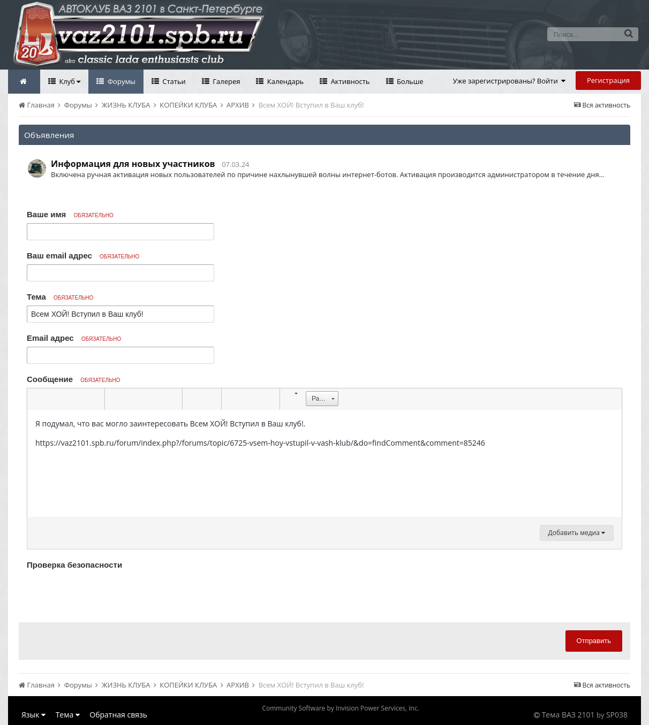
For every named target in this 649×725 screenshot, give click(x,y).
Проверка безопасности (74, 564)
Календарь (284, 81)
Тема (60, 296)
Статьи (173, 81)
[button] (37, 399)
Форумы (120, 81)
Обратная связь (118, 714)
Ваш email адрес (83, 255)
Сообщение (73, 379)
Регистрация (608, 80)
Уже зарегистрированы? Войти (509, 81)
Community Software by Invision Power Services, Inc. (340, 708)
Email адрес (74, 337)
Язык (33, 714)
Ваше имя (70, 214)
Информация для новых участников (133, 164)
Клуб (68, 81)
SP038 (617, 714)
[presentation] (108, 593)
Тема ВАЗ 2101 (568, 714)
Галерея (225, 81)
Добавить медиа (576, 532)
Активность (349, 81)
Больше (409, 81)
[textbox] (324, 463)
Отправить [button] (594, 641)
